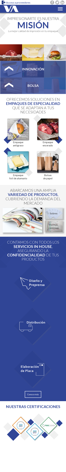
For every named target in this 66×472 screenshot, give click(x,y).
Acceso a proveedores (16, 2)
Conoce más (33, 394)
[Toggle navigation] (60, 9)
